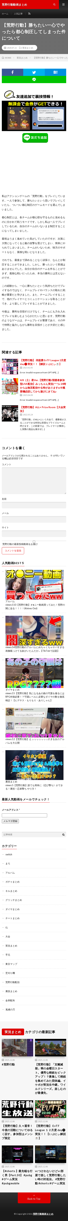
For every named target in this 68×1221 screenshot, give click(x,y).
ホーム (5, 13)
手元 (7, 954)
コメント (6, 464)
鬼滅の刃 (10, 1009)
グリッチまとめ (13, 899)
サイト (5, 527)
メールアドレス (11, 809)
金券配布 (10, 1000)
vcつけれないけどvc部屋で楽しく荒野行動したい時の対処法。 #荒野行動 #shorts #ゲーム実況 (50, 1177)
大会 (7, 936)
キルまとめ (11, 890)
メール (5, 513)
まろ (7, 863)
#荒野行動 (8, 1064)
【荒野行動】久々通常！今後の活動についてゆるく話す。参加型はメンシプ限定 (17, 1132)
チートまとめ (12, 918)
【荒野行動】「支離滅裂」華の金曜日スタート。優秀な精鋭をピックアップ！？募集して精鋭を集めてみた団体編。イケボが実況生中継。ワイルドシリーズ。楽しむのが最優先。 (50, 1079)
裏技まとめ (11, 781)
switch (8, 854)
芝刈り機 (10, 972)
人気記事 (18, 13)
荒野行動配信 (12, 982)
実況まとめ (27, 48)
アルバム (10, 601)
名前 (4, 499)
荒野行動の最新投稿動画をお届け (34, 543)
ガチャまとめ (12, 881)
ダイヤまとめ (12, 689)
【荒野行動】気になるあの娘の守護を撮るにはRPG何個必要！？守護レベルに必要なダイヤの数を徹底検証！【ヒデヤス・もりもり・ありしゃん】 (34, 697)
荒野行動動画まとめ (43, 1214)
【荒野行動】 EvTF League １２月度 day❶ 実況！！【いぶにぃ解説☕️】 (50, 1132)
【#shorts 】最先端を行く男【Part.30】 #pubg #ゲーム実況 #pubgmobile (17, 1177)
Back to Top (34, 1198)
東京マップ (11, 963)
